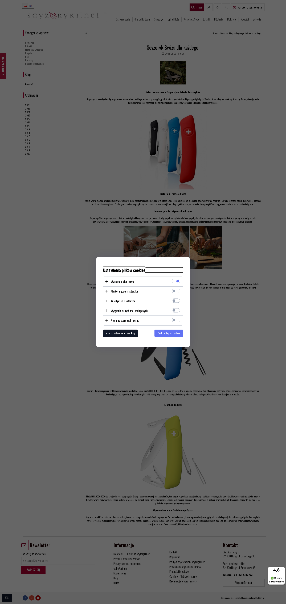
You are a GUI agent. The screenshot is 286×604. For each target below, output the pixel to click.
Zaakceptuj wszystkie (168, 333)
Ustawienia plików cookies (124, 269)
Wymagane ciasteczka (122, 281)
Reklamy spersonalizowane (125, 320)
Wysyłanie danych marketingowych (129, 311)
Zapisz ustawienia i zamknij (120, 333)
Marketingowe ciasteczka (124, 291)
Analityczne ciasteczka (123, 301)
